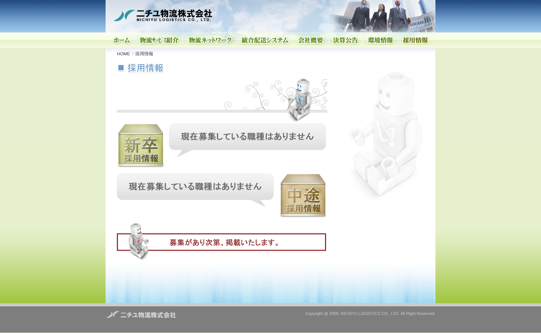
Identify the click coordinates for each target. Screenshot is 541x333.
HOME (123, 53)
